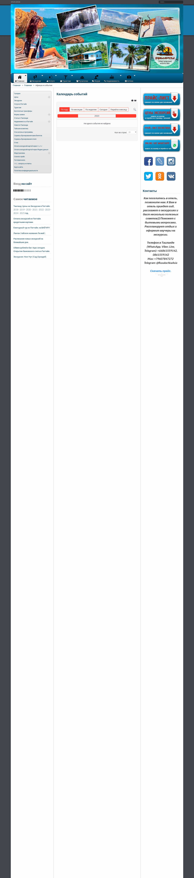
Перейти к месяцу (118, 109)
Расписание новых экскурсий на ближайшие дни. (28, 240)
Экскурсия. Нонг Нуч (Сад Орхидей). (30, 256)
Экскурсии (18, 101)
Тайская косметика (21, 129)
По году (64, 109)
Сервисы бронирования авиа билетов (28, 136)
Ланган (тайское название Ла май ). (29, 233)
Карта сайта (18, 167)
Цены (16, 97)
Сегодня (103, 109)
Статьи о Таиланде (21, 118)
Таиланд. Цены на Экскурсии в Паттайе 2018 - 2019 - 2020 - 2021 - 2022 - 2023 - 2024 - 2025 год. (32, 209)
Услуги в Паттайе (20, 104)
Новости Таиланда (21, 125)
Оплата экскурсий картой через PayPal (28, 146)
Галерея (17, 94)
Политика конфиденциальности (26, 171)
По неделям (90, 109)
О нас (16, 143)
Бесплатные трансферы (23, 111)
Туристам (17, 108)
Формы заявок (19, 115)
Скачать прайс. (160, 270)
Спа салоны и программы (23, 132)
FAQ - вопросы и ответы (23, 164)
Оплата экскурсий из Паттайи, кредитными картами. (27, 220)
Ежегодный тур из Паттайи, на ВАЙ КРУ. (31, 227)
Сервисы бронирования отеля (25, 139)
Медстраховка (19, 153)
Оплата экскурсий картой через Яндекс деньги (31, 150)
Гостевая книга (19, 160)
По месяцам (76, 109)
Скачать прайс (19, 157)
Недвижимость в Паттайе (23, 122)
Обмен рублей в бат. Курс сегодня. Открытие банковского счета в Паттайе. (31, 249)
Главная (16, 85)
